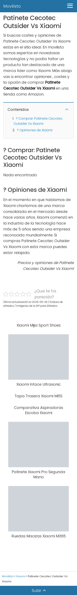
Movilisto (12, 6)
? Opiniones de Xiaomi (34, 130)
